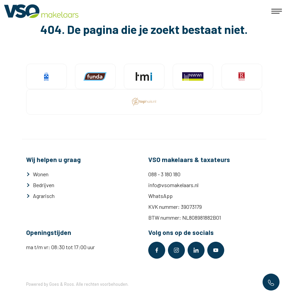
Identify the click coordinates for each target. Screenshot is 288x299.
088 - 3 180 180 (164, 174)
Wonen (41, 174)
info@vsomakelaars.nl (173, 185)
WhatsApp (160, 196)
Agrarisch (44, 196)
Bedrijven (43, 185)
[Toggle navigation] (277, 11)
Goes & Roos (61, 284)
